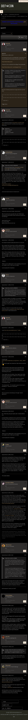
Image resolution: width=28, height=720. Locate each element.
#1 (25, 53)
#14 (25, 646)
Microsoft (10, 687)
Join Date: (7, 48)
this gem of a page (9, 515)
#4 (25, 208)
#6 (25, 285)
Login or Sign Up (23, 1)
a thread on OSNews (18, 508)
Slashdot (4, 679)
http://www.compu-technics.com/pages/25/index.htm (10, 184)
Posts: (6, 49)
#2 (25, 120)
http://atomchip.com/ (7, 61)
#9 (25, 411)
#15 (25, 675)
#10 (25, 454)
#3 (25, 162)
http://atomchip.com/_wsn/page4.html (11, 67)
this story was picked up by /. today (12, 330)
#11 (25, 492)
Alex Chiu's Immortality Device (13, 502)
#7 (25, 327)
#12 (25, 555)
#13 (25, 605)
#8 (25, 356)
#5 (25, 240)
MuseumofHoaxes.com (7, 682)
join (25, 22)
